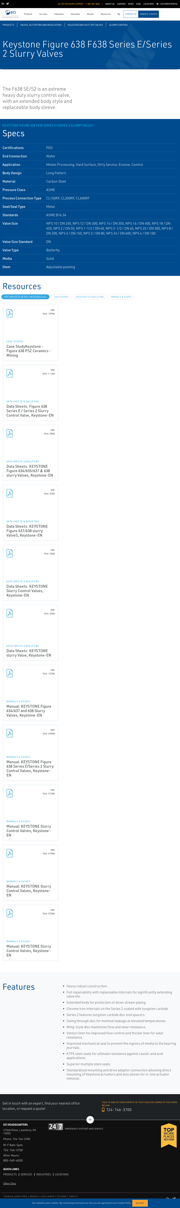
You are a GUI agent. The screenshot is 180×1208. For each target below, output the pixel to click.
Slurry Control (118, 24)
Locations (62, 1174)
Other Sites (9, 1183)
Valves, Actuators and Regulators (41, 24)
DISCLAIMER (47, 1196)
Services (26, 1174)
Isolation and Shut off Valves (85, 24)
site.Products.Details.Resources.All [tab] (25, 296)
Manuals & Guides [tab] (121, 296)
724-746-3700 (116, 1109)
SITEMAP (61, 1196)
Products (8, 24)
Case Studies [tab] (61, 296)
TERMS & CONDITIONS (15, 1196)
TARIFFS (73, 1196)
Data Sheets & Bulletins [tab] (90, 296)
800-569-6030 (13, 1160)
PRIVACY (34, 1196)
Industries (43, 1174)
